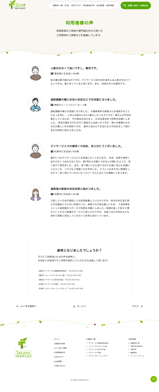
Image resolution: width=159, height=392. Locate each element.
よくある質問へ (26, 306)
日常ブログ (76, 5)
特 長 (67, 5)
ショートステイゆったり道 (97, 346)
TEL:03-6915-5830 (90, 270)
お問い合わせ (62, 365)
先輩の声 (130, 349)
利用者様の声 (88, 5)
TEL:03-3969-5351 (85, 279)
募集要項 (130, 352)
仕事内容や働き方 (134, 346)
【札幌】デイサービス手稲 (52, 284)
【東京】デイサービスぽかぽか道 (55, 279)
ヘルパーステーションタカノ (98, 355)
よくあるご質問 (63, 348)
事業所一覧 (58, 5)
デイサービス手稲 (93, 352)
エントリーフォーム (135, 355)
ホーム (58, 339)
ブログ (137, 306)
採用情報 (110, 5)
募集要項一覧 (132, 343)
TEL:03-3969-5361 (87, 275)
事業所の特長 (62, 343)
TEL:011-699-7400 (78, 284)
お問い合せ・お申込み (135, 5)
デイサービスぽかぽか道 (96, 349)
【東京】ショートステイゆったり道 (56, 275)
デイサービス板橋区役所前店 (98, 343)
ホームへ (79, 306)
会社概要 (100, 5)
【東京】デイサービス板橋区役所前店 (57, 270)
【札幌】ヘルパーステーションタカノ (57, 288)
